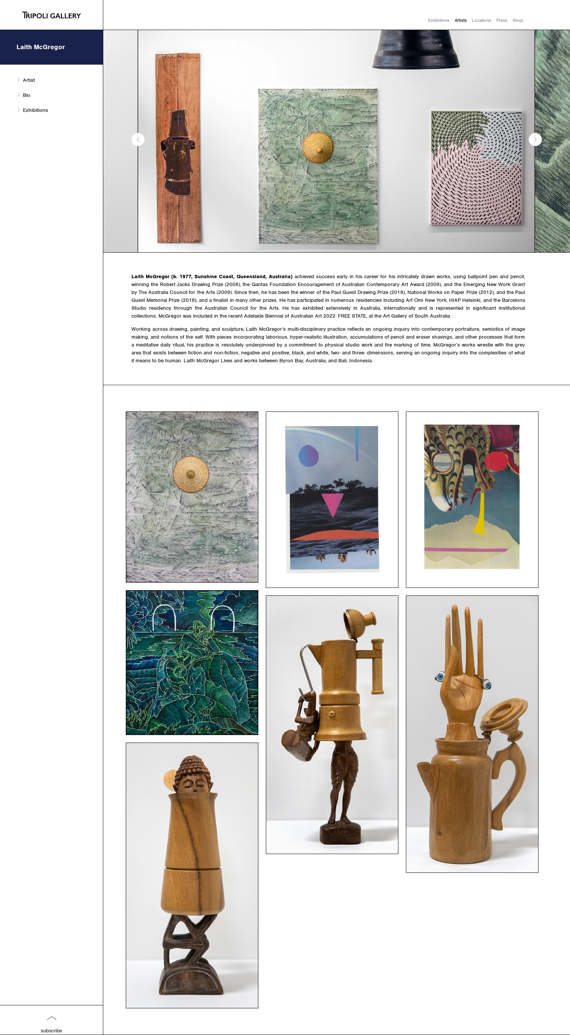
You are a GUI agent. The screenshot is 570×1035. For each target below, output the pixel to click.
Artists (461, 20)
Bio (26, 95)
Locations (481, 20)
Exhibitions (438, 20)
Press (501, 20)
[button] (138, 139)
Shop (518, 20)
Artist (29, 80)
